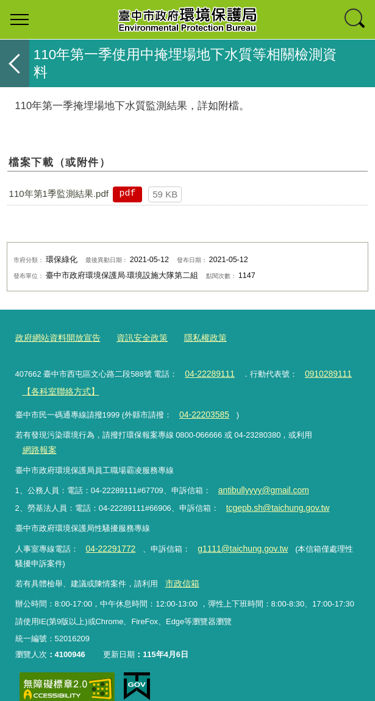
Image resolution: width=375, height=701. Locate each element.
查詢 (355, 19)
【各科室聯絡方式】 (57, 388)
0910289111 (323, 371)
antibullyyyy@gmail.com (260, 471)
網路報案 (335, 431)
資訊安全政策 (134, 337)
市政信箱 (180, 561)
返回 (14, 63)
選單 (19, 19)
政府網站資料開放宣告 (55, 337)
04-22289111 (208, 371)
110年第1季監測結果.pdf (59, 193)
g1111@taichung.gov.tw (235, 527)
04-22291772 (108, 527)
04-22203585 (202, 410)
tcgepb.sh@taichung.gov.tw (274, 488)
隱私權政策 (194, 337)
